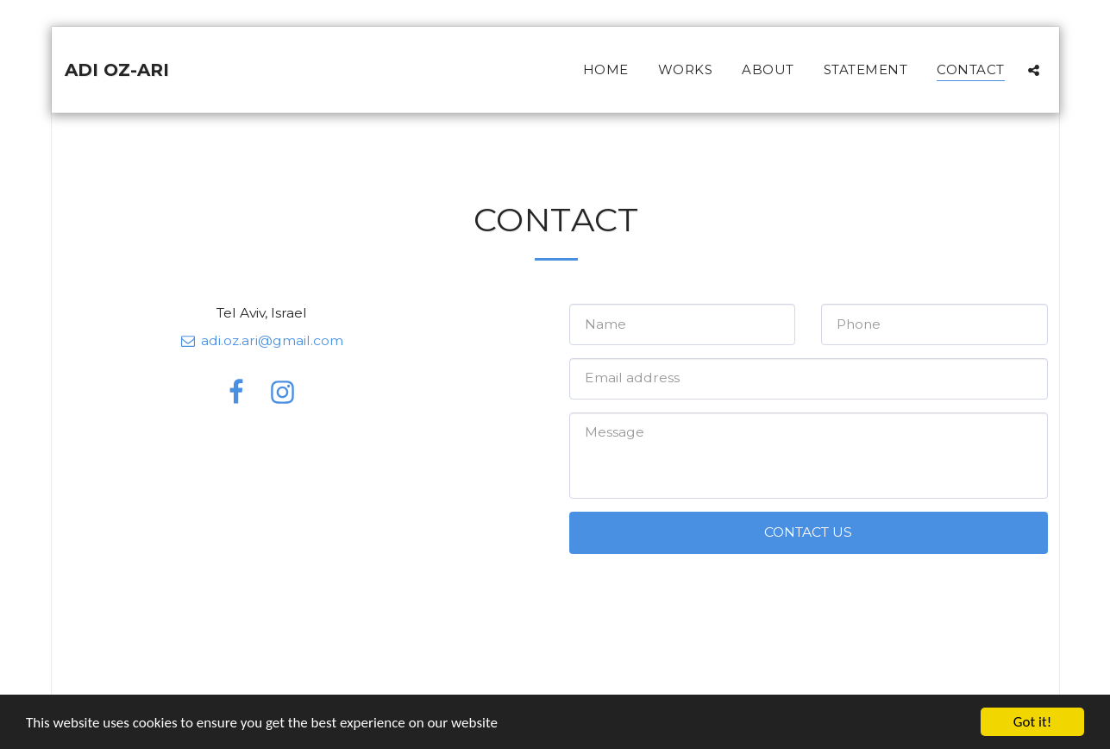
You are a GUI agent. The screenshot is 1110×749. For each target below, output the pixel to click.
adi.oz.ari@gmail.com (261, 340)
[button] (1033, 70)
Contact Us (808, 532)
